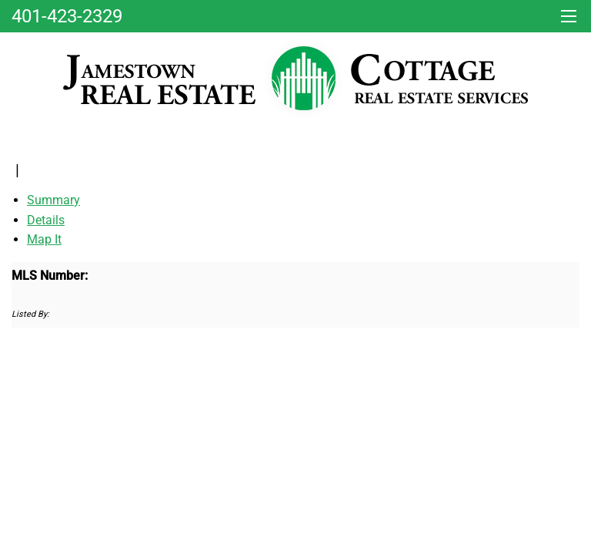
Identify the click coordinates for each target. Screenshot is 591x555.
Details (46, 220)
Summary (53, 200)
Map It (44, 239)
